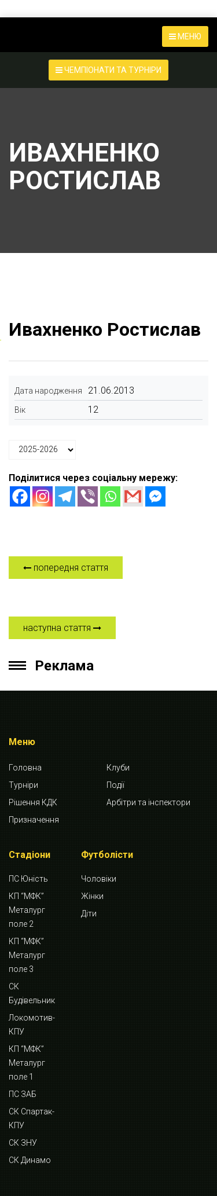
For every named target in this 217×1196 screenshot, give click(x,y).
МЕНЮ (185, 36)
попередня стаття (65, 567)
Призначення (34, 819)
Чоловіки (98, 878)
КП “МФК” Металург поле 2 (27, 910)
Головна (25, 767)
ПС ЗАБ (22, 1094)
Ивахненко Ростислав (105, 329)
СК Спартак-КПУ (31, 1118)
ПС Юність (28, 878)
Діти (89, 913)
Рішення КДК (33, 802)
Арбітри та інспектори (148, 802)
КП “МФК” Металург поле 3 (27, 955)
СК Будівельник (32, 993)
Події (115, 785)
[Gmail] (133, 496)
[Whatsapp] (110, 496)
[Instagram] (42, 496)
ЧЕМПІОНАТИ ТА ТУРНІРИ (108, 70)
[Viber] (88, 496)
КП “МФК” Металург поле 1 (27, 1062)
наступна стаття (62, 627)
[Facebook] (20, 496)
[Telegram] (65, 496)
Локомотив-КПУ (32, 1024)
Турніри (23, 785)
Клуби (118, 767)
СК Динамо (30, 1160)
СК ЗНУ (23, 1142)
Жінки (92, 896)
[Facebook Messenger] (155, 496)
